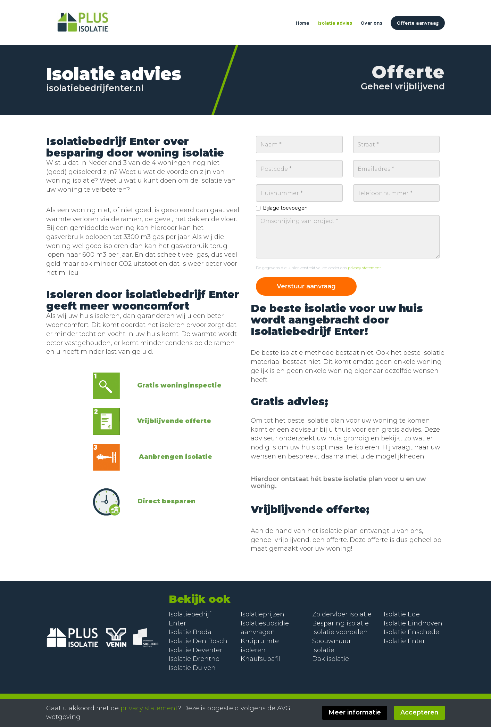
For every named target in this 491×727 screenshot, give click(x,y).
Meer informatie (354, 712)
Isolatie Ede (402, 614)
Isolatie (396, 632)
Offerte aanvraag (418, 23)
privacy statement (364, 267)
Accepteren (419, 712)
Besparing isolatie (340, 623)
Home (302, 23)
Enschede (423, 632)
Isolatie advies (335, 23)
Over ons (371, 23)
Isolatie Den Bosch (198, 641)
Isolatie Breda (190, 632)
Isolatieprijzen (262, 614)
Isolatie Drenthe (194, 659)
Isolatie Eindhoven (413, 623)
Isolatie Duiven (192, 668)
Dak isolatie (330, 659)
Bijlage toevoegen (282, 208)
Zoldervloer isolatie (342, 614)
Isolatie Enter (404, 641)
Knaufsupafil (261, 659)
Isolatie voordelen (340, 632)
